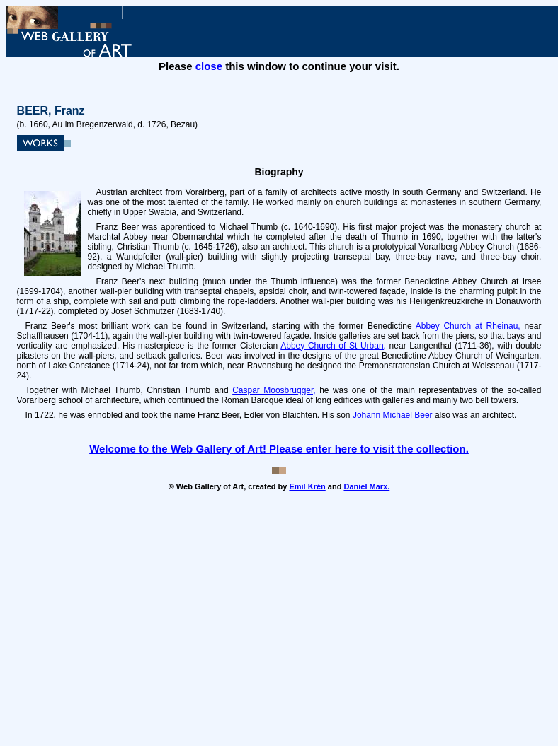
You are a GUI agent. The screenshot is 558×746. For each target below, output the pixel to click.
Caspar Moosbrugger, (274, 390)
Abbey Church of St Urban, (333, 346)
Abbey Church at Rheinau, (468, 326)
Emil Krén (307, 486)
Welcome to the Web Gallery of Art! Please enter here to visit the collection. (279, 449)
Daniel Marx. (366, 486)
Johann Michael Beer (393, 415)
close (208, 66)
